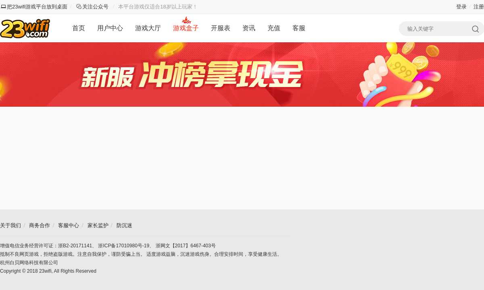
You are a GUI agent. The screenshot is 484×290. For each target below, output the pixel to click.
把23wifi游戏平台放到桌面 (34, 7)
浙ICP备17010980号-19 (123, 246)
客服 (298, 28)
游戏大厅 (148, 28)
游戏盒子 (186, 28)
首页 (78, 28)
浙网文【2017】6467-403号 (186, 246)
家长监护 (98, 225)
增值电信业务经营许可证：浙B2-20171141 (46, 246)
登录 (461, 7)
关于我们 (10, 225)
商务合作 (39, 225)
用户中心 (110, 28)
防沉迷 (124, 225)
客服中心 (68, 225)
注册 (479, 7)
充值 (273, 28)
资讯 (248, 28)
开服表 (220, 28)
